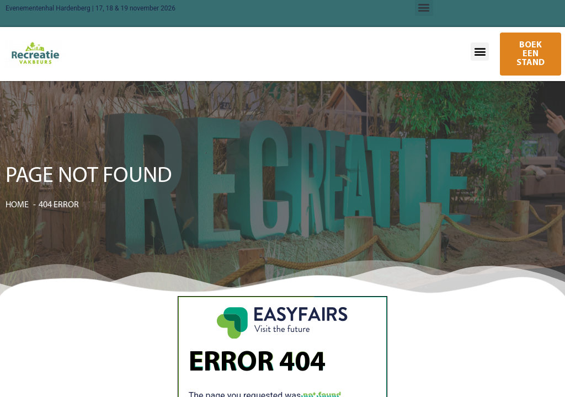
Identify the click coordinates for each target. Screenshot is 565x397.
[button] (480, 51)
